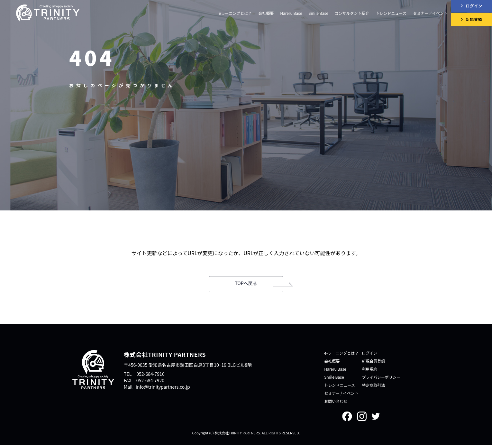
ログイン (369, 353)
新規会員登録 (373, 361)
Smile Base (318, 13)
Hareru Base (291, 13)
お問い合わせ (335, 401)
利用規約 (369, 369)
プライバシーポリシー (381, 377)
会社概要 (332, 361)
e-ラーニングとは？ (341, 353)
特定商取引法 (373, 385)
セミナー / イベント (341, 393)
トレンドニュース (339, 385)
